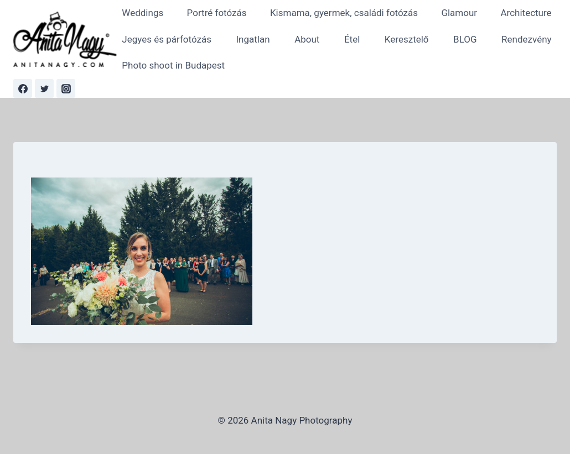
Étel (352, 39)
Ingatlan (253, 39)
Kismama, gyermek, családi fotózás (344, 12)
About (306, 39)
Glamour (459, 12)
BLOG (464, 39)
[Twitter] (44, 88)
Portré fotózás (217, 12)
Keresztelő (407, 39)
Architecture (526, 12)
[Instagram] (65, 88)
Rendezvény (526, 39)
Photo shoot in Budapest (173, 65)
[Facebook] (22, 88)
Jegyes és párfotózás (166, 39)
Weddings (142, 12)
